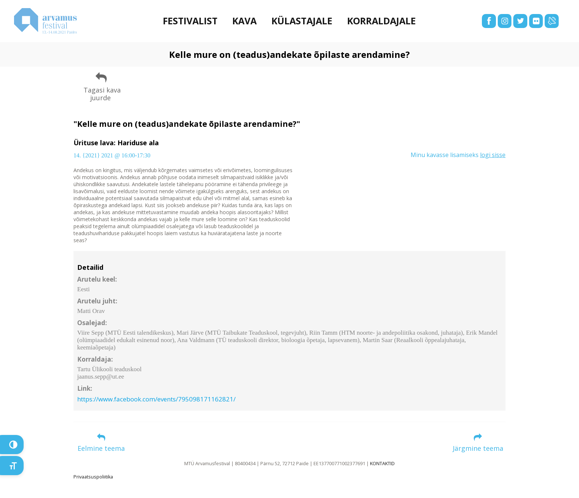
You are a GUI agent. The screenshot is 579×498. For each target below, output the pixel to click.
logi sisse (493, 155)
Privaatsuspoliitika (93, 477)
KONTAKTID (382, 463)
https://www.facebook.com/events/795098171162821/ (156, 399)
